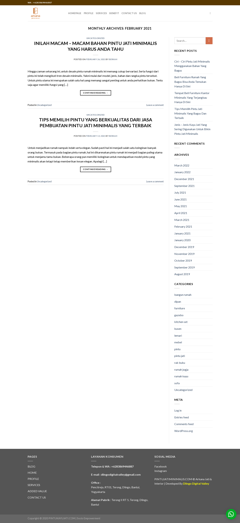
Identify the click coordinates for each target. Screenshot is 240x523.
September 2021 (184, 185)
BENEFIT (114, 13)
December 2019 (184, 247)
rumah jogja (181, 369)
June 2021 (180, 199)
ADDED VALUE (37, 491)
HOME (32, 472)
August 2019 (182, 274)
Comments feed (184, 424)
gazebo (178, 315)
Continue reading (95, 92)
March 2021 (181, 219)
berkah (113, 59)
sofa (177, 383)
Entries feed (181, 417)
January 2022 (182, 172)
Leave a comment (155, 105)
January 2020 (182, 240)
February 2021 (183, 226)
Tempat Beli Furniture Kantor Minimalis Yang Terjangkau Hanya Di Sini (192, 97)
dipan (177, 301)
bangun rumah (182, 294)
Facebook (160, 466)
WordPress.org (183, 430)
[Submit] (209, 40)
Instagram (160, 470)
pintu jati (179, 355)
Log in (178, 410)
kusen (177, 328)
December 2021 (184, 179)
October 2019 (183, 260)
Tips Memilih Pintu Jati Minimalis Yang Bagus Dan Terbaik (190, 113)
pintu (177, 349)
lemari (178, 335)
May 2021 (180, 206)
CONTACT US (129, 13)
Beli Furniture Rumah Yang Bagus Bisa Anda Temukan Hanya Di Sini (190, 81)
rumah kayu (181, 376)
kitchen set (181, 321)
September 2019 (184, 267)
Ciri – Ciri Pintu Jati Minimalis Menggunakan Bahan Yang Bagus (192, 66)
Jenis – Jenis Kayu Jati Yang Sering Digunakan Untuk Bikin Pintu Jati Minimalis (192, 129)
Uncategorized (95, 38)
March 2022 (181, 165)
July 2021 (180, 192)
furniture (179, 308)
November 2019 (184, 253)
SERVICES (101, 13)
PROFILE (88, 13)
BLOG (142, 13)
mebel (178, 342)
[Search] (211, 13)
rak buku (179, 362)
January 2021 (182, 233)
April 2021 (180, 213)
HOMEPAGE (74, 13)
